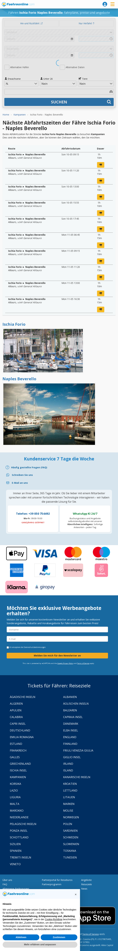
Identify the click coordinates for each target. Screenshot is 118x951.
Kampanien (18, 777)
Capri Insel (18, 724)
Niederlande (19, 817)
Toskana (69, 851)
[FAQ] (59, 467)
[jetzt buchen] (100, 165)
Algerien (16, 703)
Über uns (7, 880)
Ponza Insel (19, 831)
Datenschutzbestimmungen (35, 647)
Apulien (16, 710)
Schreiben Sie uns (22, 475)
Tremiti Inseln (20, 857)
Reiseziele (86, 884)
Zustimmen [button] (59, 937)
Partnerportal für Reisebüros (57, 880)
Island (68, 770)
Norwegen (71, 817)
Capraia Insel (73, 717)
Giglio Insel (72, 757)
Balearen (70, 710)
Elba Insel (70, 730)
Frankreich (18, 750)
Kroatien (70, 784)
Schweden (70, 837)
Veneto (15, 864)
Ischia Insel (18, 770)
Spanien (16, 851)
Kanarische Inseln (76, 777)
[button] (75, 894)
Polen (67, 824)
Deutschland (20, 730)
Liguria (15, 797)
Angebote (86, 880)
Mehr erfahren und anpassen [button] (40, 944)
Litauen (69, 797)
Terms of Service (83, 663)
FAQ (4, 884)
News (84, 888)
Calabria (16, 717)
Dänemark (70, 724)
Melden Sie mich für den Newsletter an (57, 655)
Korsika (15, 784)
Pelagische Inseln (23, 824)
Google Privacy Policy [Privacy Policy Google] (65, 663)
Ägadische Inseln (22, 697)
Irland (68, 764)
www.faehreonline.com (18, 4)
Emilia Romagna (22, 737)
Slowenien (71, 844)
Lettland (70, 790)
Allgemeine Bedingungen (15, 888)
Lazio (14, 790)
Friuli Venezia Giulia (78, 750)
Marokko (17, 810)
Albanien (70, 697)
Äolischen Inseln (76, 703)
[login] (104, 4)
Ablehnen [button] (21, 937)
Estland (16, 744)
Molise (68, 810)
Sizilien (15, 844)
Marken (68, 804)
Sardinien (70, 831)
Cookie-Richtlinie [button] (53, 919)
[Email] (59, 483)
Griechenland (20, 764)
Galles (15, 757)
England (69, 737)
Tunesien (70, 857)
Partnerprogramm (51, 884)
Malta (14, 804)
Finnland (70, 744)
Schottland (19, 837)
